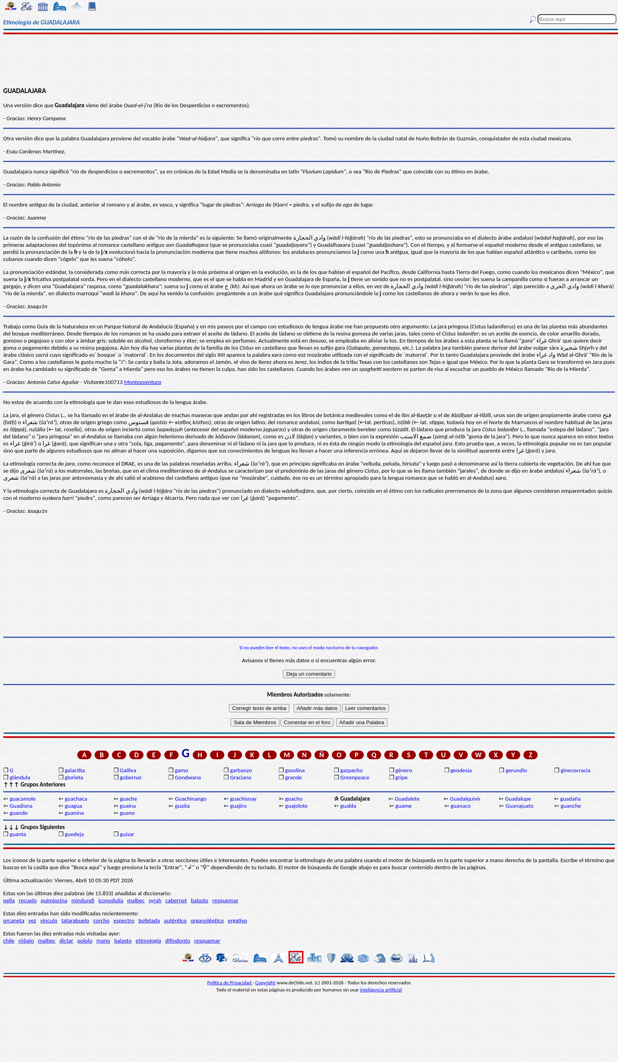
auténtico (175, 920)
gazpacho (351, 770)
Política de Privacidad (230, 983)
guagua (73, 805)
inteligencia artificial (381, 990)
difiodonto (177, 940)
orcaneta (13, 920)
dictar (66, 940)
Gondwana (188, 777)
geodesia (461, 770)
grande (293, 777)
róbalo (26, 940)
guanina (74, 812)
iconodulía (110, 900)
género (403, 770)
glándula (19, 777)
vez (32, 920)
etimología (148, 940)
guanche (571, 805)
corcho (101, 920)
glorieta (74, 777)
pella (9, 900)
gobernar (131, 777)
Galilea (128, 770)
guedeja (74, 834)
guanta (17, 834)
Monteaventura (142, 382)
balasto (199, 900)
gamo (181, 770)
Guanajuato (520, 805)
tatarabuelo (75, 920)
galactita (75, 770)
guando (18, 812)
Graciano (240, 777)
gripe (401, 777)
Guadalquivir (465, 798)
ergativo (237, 920)
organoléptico (207, 920)
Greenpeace (354, 777)
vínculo (49, 920)
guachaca (76, 798)
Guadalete (407, 798)
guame (403, 805)
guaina (128, 805)
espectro (124, 920)
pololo (85, 940)
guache (128, 798)
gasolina (295, 770)
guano (127, 812)
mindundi (82, 900)
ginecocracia (575, 770)
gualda (348, 805)
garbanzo (241, 770)
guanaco (460, 805)
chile (9, 940)
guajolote (296, 805)
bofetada (149, 920)
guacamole (22, 798)
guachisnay (243, 798)
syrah (155, 900)
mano (103, 940)
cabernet (176, 900)
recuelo (28, 900)
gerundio (516, 770)
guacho (293, 798)
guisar (127, 834)
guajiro (238, 805)
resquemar (225, 900)
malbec (136, 900)
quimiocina (54, 900)
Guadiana (20, 805)
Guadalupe (518, 798)
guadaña (570, 798)
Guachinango (191, 798)
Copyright (265, 983)
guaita (182, 805)
